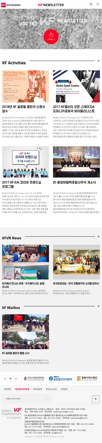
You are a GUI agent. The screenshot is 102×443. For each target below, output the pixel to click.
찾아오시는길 (51, 389)
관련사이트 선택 (26, 399)
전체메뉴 (97, 4)
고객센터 (64, 389)
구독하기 (51, 39)
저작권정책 (37, 389)
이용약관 (7, 389)
